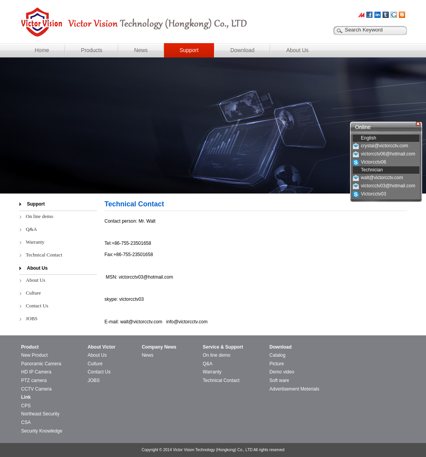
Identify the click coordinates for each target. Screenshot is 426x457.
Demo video (281, 372)
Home (42, 50)
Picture (276, 363)
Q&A (31, 229)
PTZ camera (34, 380)
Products (91, 50)
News (141, 50)
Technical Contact (44, 255)
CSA (26, 422)
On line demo (39, 216)
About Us (297, 50)
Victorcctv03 (373, 194)
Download (242, 50)
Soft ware (279, 380)
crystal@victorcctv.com (384, 145)
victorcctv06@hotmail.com (388, 154)
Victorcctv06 (373, 162)
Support (188, 50)
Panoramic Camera (41, 363)
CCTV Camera (36, 389)
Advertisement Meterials (294, 389)
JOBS (32, 318)
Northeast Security (40, 414)
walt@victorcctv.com (141, 321)
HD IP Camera (36, 372)
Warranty (35, 242)
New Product (34, 355)
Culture (33, 293)
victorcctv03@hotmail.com (146, 277)
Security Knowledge (41, 431)
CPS (26, 405)
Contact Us (37, 306)
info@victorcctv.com (187, 321)
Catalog (277, 355)
